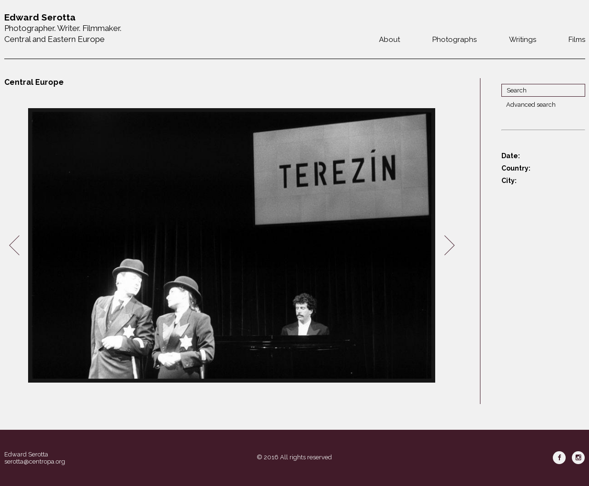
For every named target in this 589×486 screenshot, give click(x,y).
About (389, 39)
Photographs (454, 39)
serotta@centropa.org (34, 461)
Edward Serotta (26, 454)
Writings (522, 39)
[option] (231, 245)
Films (577, 39)
